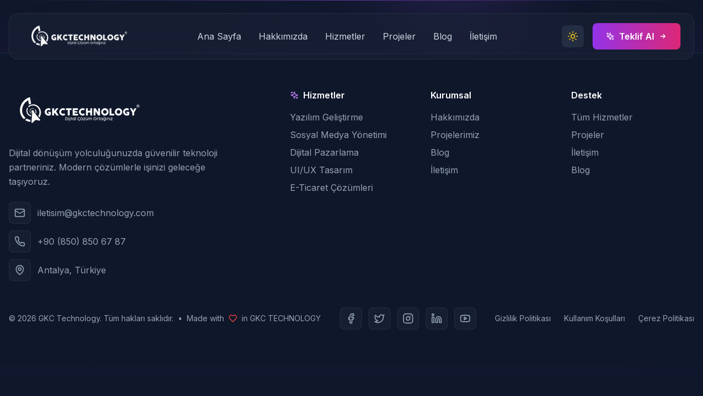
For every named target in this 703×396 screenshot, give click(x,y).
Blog (442, 36)
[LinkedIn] (437, 318)
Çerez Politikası (666, 318)
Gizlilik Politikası (523, 318)
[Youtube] (465, 318)
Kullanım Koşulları (594, 318)
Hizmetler (345, 36)
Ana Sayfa (219, 36)
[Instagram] (408, 318)
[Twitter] (379, 318)
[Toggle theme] (573, 36)
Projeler (399, 36)
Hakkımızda (283, 36)
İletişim (483, 36)
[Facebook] (351, 318)
